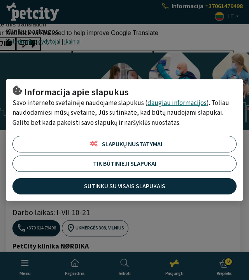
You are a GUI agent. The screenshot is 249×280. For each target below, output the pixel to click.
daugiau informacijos (177, 103)
